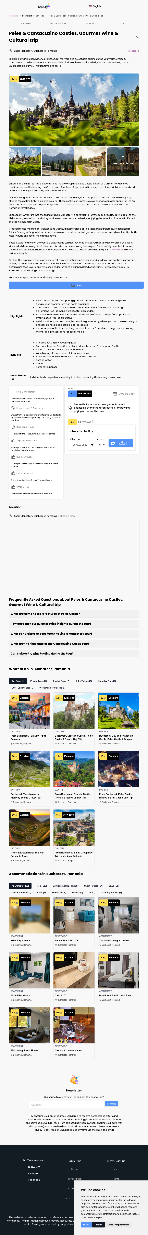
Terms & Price (58, 23)
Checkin (75, 439)
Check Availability (119, 443)
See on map (66, 516)
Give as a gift (124, 394)
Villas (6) (42, 893)
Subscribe (111, 1104)
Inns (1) (95, 893)
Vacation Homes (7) (22, 893)
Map (116, 1169)
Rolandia (133, 51)
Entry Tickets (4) (86, 681)
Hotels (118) (43, 886)
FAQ (122, 23)
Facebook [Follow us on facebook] (34, 1180)
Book (76, 285)
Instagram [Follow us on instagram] (34, 1173)
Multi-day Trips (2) (110, 681)
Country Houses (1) (115, 893)
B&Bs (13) (118, 886)
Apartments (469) (21, 886)
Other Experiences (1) (23, 688)
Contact (75, 1169)
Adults (100, 440)
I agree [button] (86, 1225)
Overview (25, 23)
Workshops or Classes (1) (53, 688)
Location (90, 23)
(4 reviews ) (85, 422)
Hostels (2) (79, 893)
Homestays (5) (60, 893)
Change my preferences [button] (118, 1225)
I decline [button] (98, 1225)
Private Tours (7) (40, 681)
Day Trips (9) (19, 681)
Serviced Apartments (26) (68, 886)
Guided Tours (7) (63, 681)
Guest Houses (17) (97, 886)
